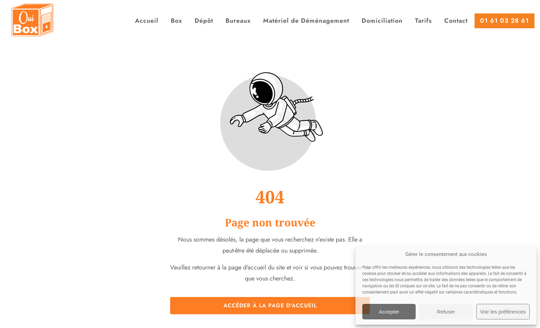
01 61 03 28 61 (504, 20)
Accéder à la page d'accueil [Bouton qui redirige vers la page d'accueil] (270, 305)
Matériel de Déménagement (306, 20)
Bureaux (238, 20)
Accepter (389, 312)
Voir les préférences (503, 312)
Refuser (446, 312)
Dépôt (204, 20)
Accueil (146, 20)
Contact (456, 20)
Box (176, 20)
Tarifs (423, 20)
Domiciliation (382, 20)
